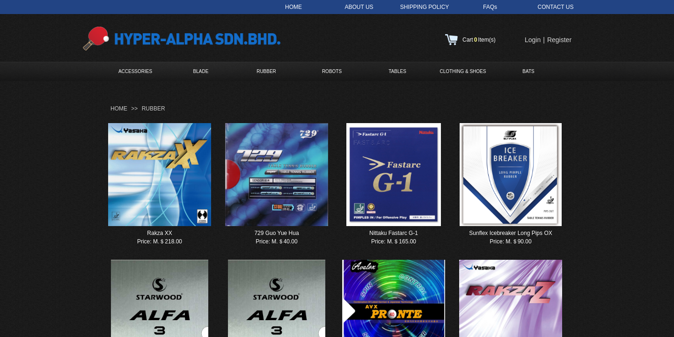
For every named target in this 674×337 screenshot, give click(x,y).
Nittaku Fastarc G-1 (393, 233)
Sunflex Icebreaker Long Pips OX (510, 233)
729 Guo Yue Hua (276, 233)
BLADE (201, 71)
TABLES (397, 71)
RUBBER (266, 71)
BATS (528, 71)
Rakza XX (159, 233)
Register (559, 40)
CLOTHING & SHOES (463, 71)
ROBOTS (332, 71)
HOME (118, 108)
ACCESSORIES (135, 71)
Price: (144, 241)
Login (533, 40)
